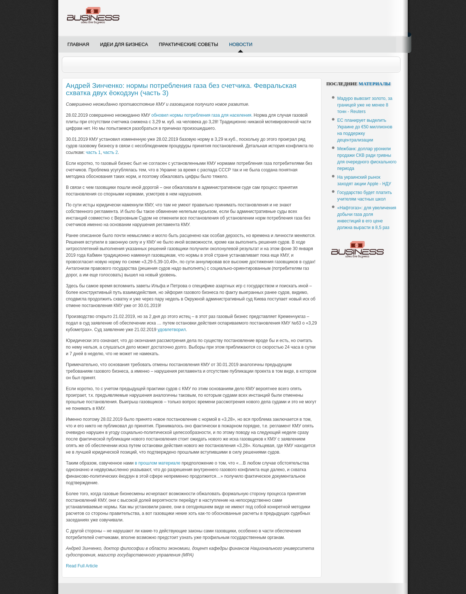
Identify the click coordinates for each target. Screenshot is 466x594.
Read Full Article (82, 565)
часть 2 (110, 152)
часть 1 (93, 152)
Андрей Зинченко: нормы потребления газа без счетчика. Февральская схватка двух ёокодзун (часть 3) (181, 89)
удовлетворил (172, 329)
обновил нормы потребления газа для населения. (202, 115)
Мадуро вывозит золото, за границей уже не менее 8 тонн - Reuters (364, 105)
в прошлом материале (157, 463)
